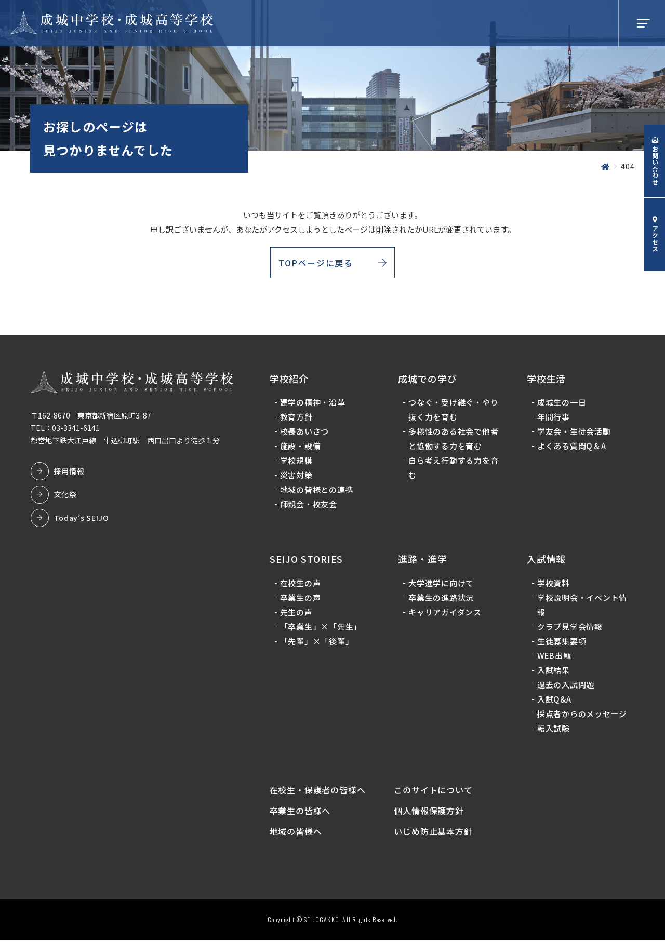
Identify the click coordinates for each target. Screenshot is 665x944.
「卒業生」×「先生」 (322, 628)
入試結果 (553, 671)
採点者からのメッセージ (582, 715)
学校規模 (297, 462)
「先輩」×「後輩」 (317, 642)
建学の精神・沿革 (313, 404)
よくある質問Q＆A (571, 447)
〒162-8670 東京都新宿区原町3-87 (91, 417)
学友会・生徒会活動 (573, 433)
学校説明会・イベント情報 (582, 606)
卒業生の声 (301, 599)
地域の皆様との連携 (317, 491)
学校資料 (553, 584)
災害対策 (297, 476)
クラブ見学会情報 (569, 628)
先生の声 (297, 613)
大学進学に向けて (441, 584)
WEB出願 (554, 657)
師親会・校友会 (309, 506)
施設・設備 (301, 447)
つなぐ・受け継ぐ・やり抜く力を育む (454, 411)
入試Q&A (554, 700)
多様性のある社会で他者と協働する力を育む (454, 440)
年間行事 (553, 418)
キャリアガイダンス (445, 613)
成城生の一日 (561, 404)
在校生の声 (301, 584)
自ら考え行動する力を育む (454, 469)
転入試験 (553, 729)
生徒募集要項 (561, 642)
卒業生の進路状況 (441, 599)
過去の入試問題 (565, 686)
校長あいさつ (305, 433)
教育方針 (297, 418)
